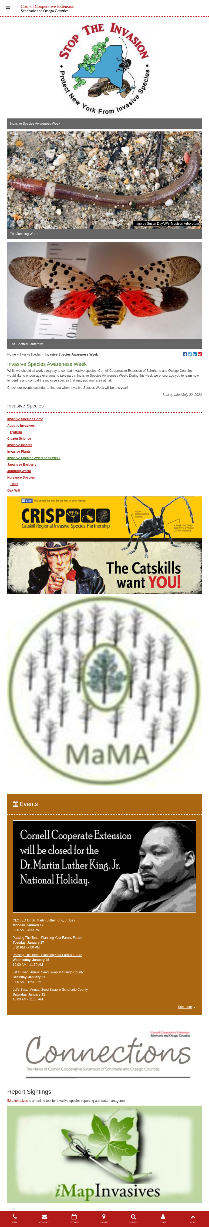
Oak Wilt (13, 490)
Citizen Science (19, 438)
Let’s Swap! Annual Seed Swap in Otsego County (48, 972)
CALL (14, 1218)
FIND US (103, 1218)
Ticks (14, 484)
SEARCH (133, 1218)
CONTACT (44, 1218)
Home (11, 354)
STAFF (163, 1218)
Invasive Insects (19, 445)
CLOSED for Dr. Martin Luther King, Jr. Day (44, 920)
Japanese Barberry (21, 464)
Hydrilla (16, 432)
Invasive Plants (19, 451)
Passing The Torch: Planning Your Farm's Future (47, 938)
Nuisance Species (21, 477)
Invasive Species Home (25, 419)
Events (25, 804)
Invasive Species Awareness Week (33, 458)
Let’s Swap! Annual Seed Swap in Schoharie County (50, 989)
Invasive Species (30, 354)
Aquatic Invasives (21, 425)
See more (185, 1007)
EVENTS (74, 1218)
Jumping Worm (19, 471)
